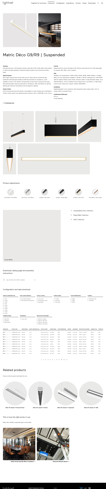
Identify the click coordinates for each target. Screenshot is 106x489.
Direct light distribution (26, 298)
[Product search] (98, 3)
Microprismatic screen (42, 300)
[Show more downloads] (9, 332)
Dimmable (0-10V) (92, 298)
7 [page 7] (54, 359)
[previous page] (39, 359)
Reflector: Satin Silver (42, 322)
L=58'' (5, 303)
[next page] (67, 359)
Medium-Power (7, 322)
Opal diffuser (40, 302)
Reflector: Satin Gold (42, 320)
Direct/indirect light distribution (27, 300)
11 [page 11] (64, 359)
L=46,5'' (6, 300)
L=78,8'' (6, 310)
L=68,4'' (6, 306)
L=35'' (5, 298)
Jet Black (57, 298)
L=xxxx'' (6, 313)
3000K (73, 298)
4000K (73, 302)
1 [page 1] (41, 359)
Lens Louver (40, 298)
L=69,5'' (6, 308)
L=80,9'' (6, 311)
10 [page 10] (61, 359)
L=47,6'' (6, 302)
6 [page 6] (52, 359)
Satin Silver (57, 300)
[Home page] (8, 3)
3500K (73, 300)
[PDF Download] (4, 332)
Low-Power (6, 320)
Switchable (91, 300)
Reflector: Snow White (42, 323)
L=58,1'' (6, 305)
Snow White (57, 302)
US (102, 3)
